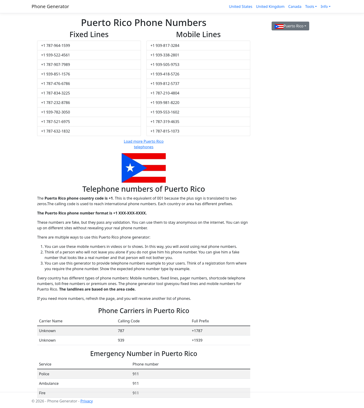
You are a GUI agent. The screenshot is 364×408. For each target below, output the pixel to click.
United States (240, 6)
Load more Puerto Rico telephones (143, 144)
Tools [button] (309, 6)
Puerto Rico (289, 26)
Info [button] (324, 6)
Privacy (86, 401)
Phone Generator (50, 6)
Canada (295, 6)
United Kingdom (270, 6)
